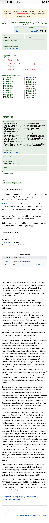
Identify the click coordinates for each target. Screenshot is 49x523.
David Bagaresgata (36, 64)
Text (20, 183)
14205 (35, 30)
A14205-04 (30, 81)
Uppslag (15, 497)
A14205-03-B (31, 77)
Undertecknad (7, 204)
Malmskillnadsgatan (21, 64)
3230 (17, 69)
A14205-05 (30, 92)
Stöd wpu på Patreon (7, 513)
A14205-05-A (31, 94)
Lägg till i (9, 57)
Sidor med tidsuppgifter (11, 499)
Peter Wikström (11, 48)
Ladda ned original (7, 173)
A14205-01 (8, 80)
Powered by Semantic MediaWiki (38, 515)
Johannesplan (12, 66)
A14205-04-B (31, 84)
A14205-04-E (31, 90)
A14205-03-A (8, 98)
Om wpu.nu (16, 511)
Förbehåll (24, 511)
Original (14, 183)
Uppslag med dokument (27, 497)
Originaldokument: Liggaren (10, 55)
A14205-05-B (31, 95)
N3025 (7, 261)
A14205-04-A (31, 83)
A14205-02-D (8, 92)
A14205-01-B (8, 83)
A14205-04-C (31, 86)
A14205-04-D (31, 88)
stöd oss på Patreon (23, 14)
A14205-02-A (8, 87)
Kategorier (6, 497)
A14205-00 (8, 78)
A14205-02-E (8, 94)
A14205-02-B (8, 89)
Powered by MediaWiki (22, 515)
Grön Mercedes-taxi (28, 69)
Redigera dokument (7, 172)
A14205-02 (8, 85)
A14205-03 (8, 96)
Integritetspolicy (6, 511)
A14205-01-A (8, 81)
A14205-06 (30, 97)
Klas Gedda (17, 60)
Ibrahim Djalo (25, 261)
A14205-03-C (31, 79)
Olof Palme (39, 265)
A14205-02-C (8, 90)
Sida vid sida (6, 183)
